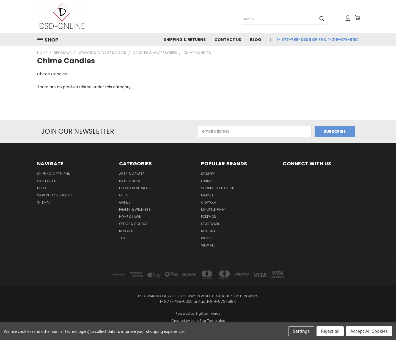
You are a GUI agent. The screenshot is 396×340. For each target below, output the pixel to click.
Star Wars (210, 223)
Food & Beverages (135, 188)
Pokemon (208, 216)
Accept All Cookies (369, 331)
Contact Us (228, 39)
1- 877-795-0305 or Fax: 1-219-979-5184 (318, 39)
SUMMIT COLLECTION (217, 188)
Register (64, 195)
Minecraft (210, 231)
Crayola (208, 202)
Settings (301, 331)
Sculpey (208, 173)
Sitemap (43, 202)
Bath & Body (130, 181)
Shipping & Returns (185, 39)
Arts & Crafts (132, 173)
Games (125, 202)
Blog (255, 39)
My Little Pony (213, 209)
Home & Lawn (130, 216)
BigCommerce (208, 313)
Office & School (133, 223)
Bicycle (208, 238)
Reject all (330, 331)
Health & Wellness (135, 209)
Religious (127, 231)
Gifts (123, 195)
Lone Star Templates (208, 320)
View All (208, 245)
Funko (206, 181)
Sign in (43, 195)
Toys (123, 238)
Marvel (207, 195)
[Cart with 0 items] (357, 18)
